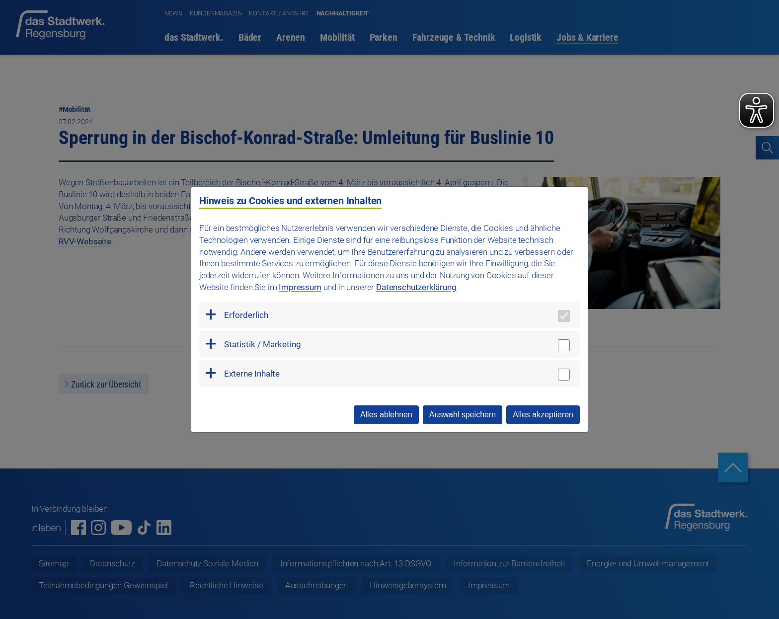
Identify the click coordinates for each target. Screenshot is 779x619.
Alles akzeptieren (543, 414)
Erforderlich (246, 315)
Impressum (300, 287)
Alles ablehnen (386, 414)
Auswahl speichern (462, 414)
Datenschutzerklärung (416, 287)
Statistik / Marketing (262, 344)
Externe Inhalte (252, 374)
